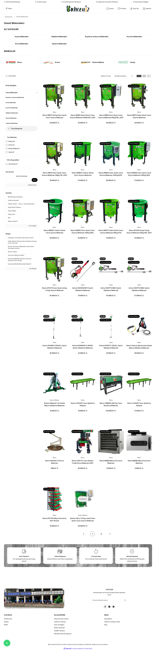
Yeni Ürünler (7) (13, 164)
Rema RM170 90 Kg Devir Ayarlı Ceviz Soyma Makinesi (54, 116)
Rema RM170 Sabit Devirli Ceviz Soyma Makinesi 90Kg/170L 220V (111, 231)
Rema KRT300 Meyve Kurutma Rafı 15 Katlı (54, 519)
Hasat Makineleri (22, 17)
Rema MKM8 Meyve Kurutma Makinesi (111, 462)
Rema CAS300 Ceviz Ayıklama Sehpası (83, 404)
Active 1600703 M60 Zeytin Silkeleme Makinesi (139, 289)
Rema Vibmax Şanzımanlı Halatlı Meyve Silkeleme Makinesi (139, 346)
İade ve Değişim (59, 625)
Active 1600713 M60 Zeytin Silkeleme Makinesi (111, 289)
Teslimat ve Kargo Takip (112, 622)
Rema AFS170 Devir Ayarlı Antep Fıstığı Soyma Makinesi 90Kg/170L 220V (54, 289)
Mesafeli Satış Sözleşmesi (62, 634)
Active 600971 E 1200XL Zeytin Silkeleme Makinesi (111, 346)
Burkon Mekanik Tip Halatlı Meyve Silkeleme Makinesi (54, 404)
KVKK (6, 625)
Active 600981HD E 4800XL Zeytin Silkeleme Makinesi (82, 346)
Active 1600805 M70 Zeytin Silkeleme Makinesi (82, 289)
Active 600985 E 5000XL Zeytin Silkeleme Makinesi (54, 346)
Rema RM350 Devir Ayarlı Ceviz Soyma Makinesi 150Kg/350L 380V (139, 174)
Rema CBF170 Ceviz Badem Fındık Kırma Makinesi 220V (83, 462)
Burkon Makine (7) (14, 148)
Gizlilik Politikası (59, 631)
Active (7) (11, 145)
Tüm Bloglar (33, 268)
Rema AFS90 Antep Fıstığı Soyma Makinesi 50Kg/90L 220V (139, 231)
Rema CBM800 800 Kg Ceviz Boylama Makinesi (111, 404)
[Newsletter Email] (109, 600)
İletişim (6, 622)
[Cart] (147, 9)
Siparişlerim (108, 619)
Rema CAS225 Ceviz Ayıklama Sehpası (139, 404)
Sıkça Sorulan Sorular (61, 619)
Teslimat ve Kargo (60, 622)
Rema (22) (11, 141)
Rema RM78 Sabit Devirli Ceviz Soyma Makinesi (139, 116)
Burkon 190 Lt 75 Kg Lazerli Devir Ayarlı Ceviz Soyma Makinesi (82, 519)
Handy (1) (11, 152)
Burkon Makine (54, 400)
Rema (54, 112)
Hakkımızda (8, 619)
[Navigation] (9, 9)
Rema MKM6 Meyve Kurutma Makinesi (139, 462)
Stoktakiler (12, 76)
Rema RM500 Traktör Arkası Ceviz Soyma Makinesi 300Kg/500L (83, 174)
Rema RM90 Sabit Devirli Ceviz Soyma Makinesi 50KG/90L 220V (82, 116)
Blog (105, 625)
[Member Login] (134, 9)
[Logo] (78, 8)
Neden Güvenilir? (59, 628)
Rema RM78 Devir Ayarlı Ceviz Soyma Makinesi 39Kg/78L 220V (54, 174)
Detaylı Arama (32, 185)
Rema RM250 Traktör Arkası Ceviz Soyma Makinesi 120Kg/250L (54, 231)
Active (82, 285)
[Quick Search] (18, 180)
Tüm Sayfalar (32, 226)
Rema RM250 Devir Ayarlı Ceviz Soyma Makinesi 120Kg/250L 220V (83, 231)
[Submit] (125, 600)
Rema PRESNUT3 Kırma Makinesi (54, 462)
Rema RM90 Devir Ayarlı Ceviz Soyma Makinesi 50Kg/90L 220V (110, 116)
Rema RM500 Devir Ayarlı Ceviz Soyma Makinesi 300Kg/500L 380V (111, 174)
